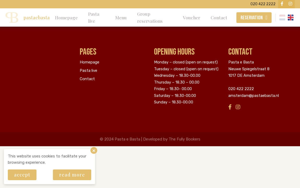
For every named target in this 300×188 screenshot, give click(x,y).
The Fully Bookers (184, 139)
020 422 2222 (241, 88)
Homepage (66, 17)
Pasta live (93, 17)
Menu (121, 17)
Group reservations (150, 17)
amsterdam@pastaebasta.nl (253, 95)
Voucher (191, 17)
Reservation (252, 18)
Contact (219, 17)
